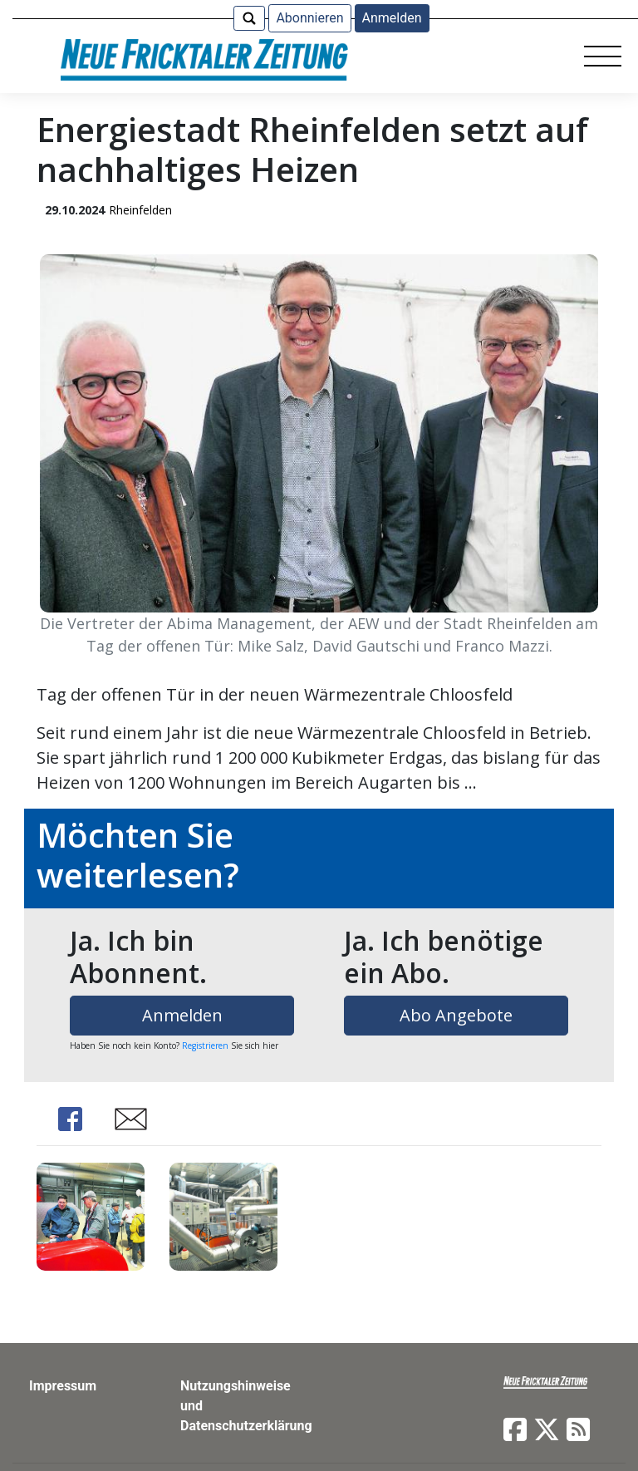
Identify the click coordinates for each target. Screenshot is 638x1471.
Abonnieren (309, 18)
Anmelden (392, 18)
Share (70, 1119)
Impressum (62, 1386)
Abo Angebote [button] (456, 1015)
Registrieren (205, 1045)
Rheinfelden (140, 210)
